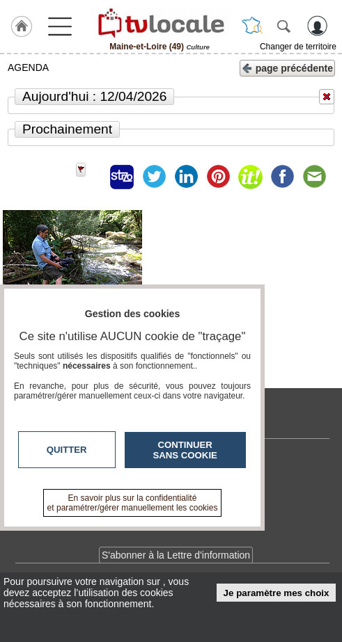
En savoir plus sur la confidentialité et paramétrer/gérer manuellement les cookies (132, 503)
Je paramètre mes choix (276, 593)
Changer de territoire (298, 46)
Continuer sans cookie (185, 450)
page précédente (287, 67)
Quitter (67, 449)
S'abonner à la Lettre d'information (176, 555)
